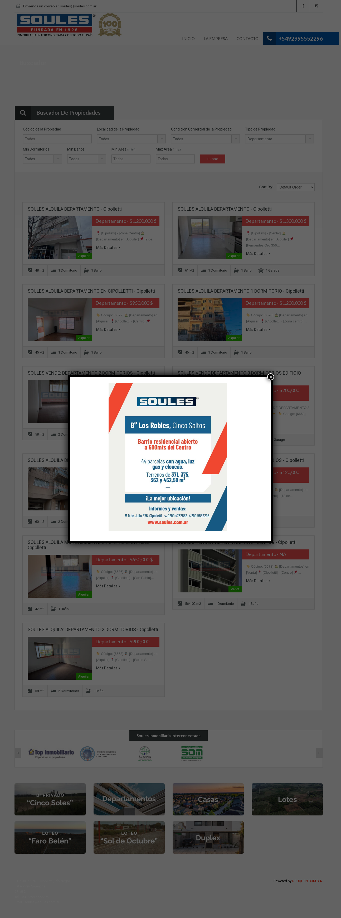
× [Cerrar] (270, 376)
